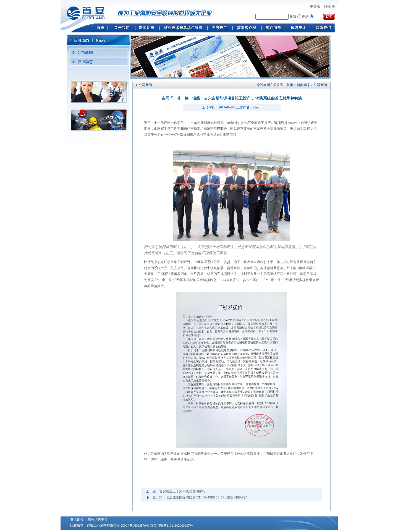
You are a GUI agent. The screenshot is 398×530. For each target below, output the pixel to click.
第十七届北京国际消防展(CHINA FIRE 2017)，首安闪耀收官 (203, 497)
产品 (305, 17)
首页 (290, 85)
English (329, 6)
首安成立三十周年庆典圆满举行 (182, 491)
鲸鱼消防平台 (97, 519)
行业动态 (85, 62)
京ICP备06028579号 (135, 526)
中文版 (315, 6)
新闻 (292, 17)
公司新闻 (85, 52)
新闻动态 (303, 85)
